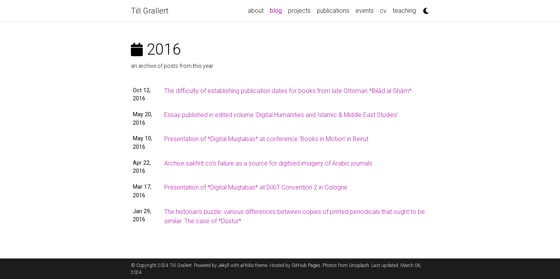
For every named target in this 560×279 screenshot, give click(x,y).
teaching (404, 10)
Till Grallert (149, 11)
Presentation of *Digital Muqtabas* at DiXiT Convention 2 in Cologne (255, 187)
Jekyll (223, 265)
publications (333, 10)
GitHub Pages (306, 265)
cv (383, 10)
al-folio (247, 265)
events (365, 10)
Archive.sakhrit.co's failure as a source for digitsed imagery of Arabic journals (268, 163)
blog (277, 10)
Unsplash (359, 265)
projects (299, 10)
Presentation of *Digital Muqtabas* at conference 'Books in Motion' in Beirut (266, 139)
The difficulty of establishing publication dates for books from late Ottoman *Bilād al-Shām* (288, 91)
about (256, 10)
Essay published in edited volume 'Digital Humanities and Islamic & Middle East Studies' (281, 115)
